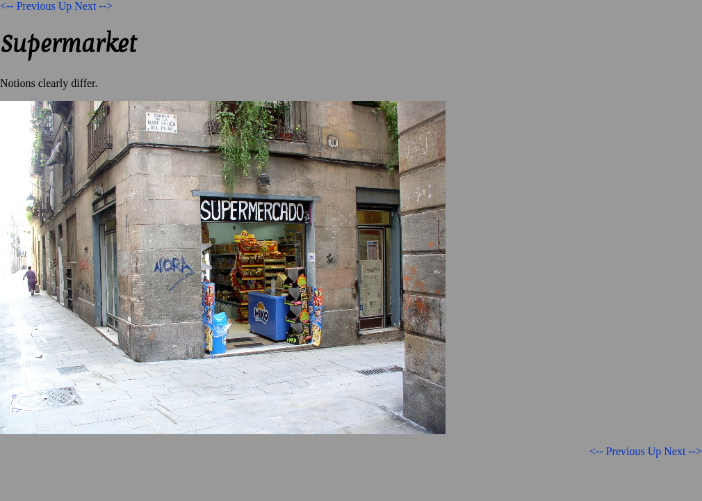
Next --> (93, 6)
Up (65, 6)
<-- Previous (28, 6)
